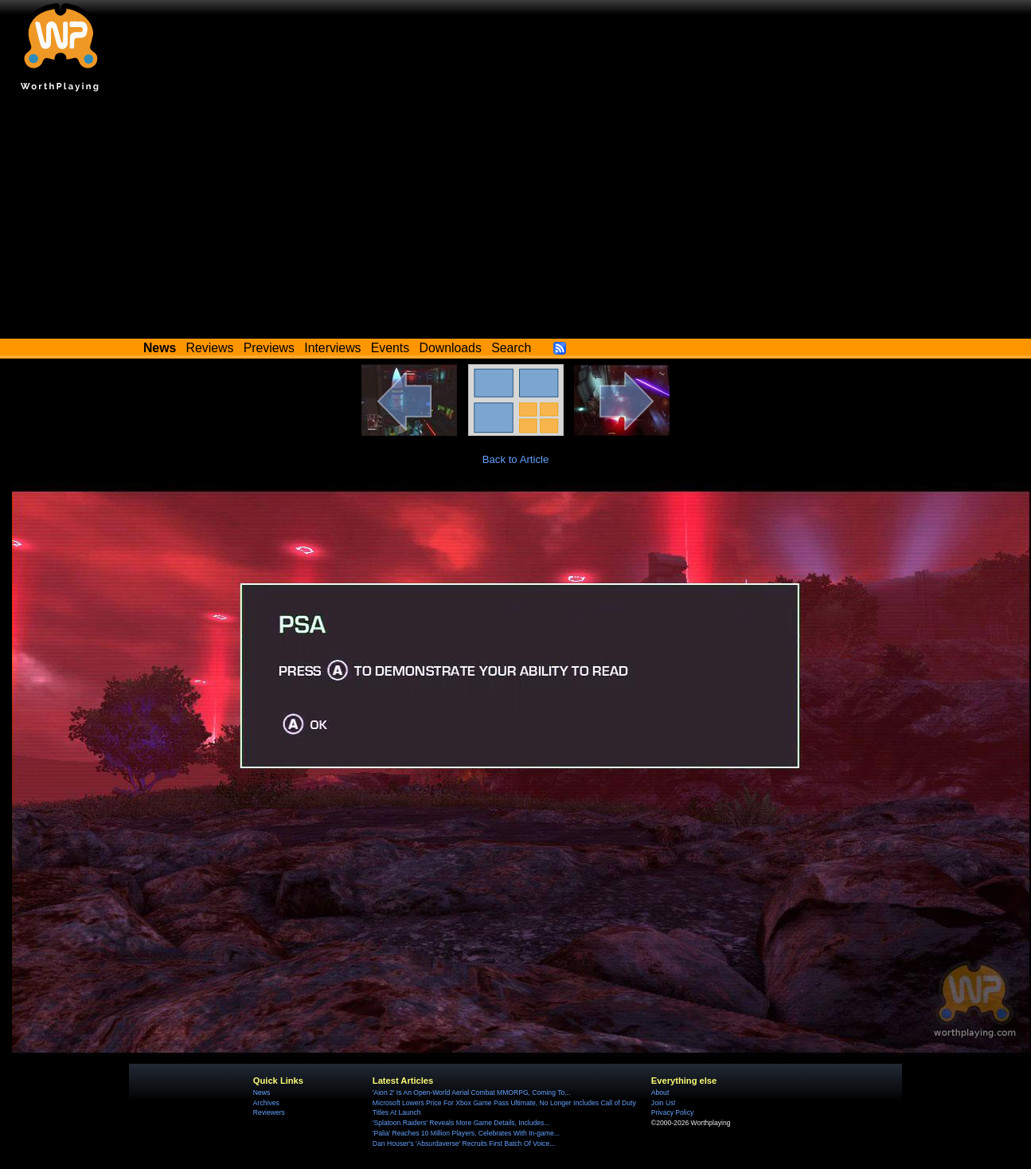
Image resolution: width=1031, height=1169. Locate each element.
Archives (266, 1103)
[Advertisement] (516, 219)
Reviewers (269, 1112)
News (261, 1092)
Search (511, 348)
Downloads (451, 348)
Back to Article (515, 459)
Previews (269, 348)
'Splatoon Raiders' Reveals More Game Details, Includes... (461, 1123)
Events (390, 348)
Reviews (210, 348)
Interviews (332, 348)
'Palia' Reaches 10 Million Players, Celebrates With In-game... (466, 1133)
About (660, 1092)
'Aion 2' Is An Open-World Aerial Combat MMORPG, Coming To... (472, 1092)
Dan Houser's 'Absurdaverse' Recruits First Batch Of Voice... (464, 1143)
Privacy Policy (672, 1112)
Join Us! (663, 1103)
